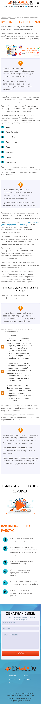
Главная (4, 17)
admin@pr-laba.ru (32, 6)
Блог (12, 17)
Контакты (27, 679)
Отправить (20, 653)
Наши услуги (14, 679)
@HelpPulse (9, 6)
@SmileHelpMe (19, 6)
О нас (26, 675)
